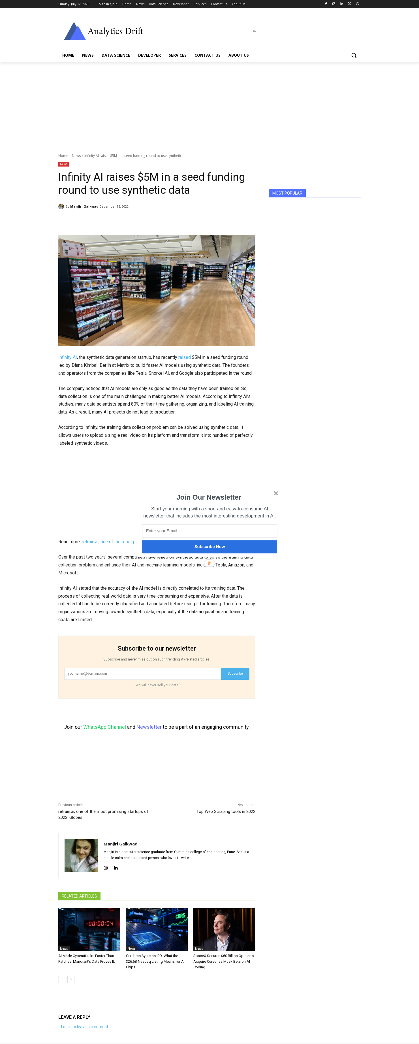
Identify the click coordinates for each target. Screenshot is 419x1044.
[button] (209, 497)
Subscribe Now (209, 546)
